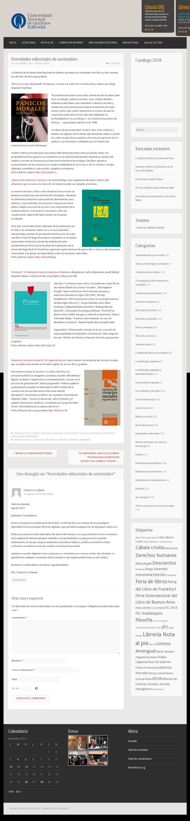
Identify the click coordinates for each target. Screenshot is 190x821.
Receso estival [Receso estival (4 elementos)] (157, 673)
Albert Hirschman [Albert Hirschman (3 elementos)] (143, 537)
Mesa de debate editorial (103, 42)
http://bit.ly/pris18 (45, 345)
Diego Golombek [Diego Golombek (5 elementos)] (156, 569)
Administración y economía (149, 255)
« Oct (11, 791)
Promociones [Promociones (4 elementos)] (151, 667)
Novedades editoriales (103, 433)
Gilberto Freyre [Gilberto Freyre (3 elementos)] (155, 627)
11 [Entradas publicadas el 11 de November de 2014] (18, 766)
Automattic (63, 809)
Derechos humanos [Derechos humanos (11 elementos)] (156, 555)
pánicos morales (59, 440)
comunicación (41, 440)
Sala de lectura (153, 42)
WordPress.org (136, 767)
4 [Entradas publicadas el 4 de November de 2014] (18, 759)
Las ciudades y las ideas (76, 433)
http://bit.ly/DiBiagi (46, 257)
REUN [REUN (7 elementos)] (157, 678)
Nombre (18, 660)
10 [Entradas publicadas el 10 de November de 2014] (10, 766)
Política (139, 454)
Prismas (73, 440)
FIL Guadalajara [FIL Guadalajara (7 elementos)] (148, 613)
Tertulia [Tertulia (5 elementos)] (164, 684)
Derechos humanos (145, 301)
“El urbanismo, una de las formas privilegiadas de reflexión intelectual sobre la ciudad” (98, 457)
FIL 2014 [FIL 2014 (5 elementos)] (171, 608)
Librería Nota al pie (145, 399)
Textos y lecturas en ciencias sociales (154, 505)
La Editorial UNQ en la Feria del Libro (154, 158)
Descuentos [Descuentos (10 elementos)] (164, 563)
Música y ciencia (143, 416)
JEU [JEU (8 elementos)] (165, 627)
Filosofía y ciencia (144, 335)
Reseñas (139, 488)
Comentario (19, 617)
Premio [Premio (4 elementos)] (139, 667)
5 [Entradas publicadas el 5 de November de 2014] (25, 759)
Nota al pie (47, 42)
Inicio (12, 42)
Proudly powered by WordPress (25, 809)
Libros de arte (142, 408)
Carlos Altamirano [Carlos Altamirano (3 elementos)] (150, 542)
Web (14, 679)
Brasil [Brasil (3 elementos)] (154, 537)
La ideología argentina (147, 361)
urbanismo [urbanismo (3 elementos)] (159, 689)
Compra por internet (71, 42)
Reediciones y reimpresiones (150, 480)
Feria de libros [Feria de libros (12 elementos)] (151, 582)
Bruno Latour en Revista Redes (32, 453)
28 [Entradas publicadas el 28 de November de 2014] (41, 781)
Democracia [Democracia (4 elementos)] (171, 548)
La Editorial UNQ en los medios (151, 352)
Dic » (19, 791)
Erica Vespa (43, 63)
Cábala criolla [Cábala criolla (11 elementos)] (149, 547)
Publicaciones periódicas (24, 436)
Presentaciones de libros (148, 463)
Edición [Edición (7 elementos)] (159, 574)
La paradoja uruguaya (147, 382)
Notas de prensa (144, 425)
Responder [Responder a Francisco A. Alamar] (19, 580)
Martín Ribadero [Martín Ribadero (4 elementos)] (165, 651)
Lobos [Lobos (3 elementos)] (152, 644)
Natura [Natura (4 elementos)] (154, 657)
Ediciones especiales (146, 318)
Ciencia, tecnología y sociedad (151, 263)
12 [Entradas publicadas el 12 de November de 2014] (26, 766)
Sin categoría (142, 497)
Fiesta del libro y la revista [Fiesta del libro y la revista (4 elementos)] (150, 607)
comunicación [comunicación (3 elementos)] (165, 542)
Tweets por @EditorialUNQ (149, 227)
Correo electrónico (23, 670)
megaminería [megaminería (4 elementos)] (142, 657)
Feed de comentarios (140, 758)
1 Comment (114, 63)
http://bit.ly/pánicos (46, 172)
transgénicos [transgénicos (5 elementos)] (144, 689)
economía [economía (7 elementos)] (144, 574)
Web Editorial (131, 42)
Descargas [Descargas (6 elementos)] (143, 563)
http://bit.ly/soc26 (57, 410)
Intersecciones (143, 344)
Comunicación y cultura (27, 433)
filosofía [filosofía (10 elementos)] (143, 620)
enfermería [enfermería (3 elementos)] (171, 575)
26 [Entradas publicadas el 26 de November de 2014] (26, 781)
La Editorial (29, 42)
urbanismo (84, 440)
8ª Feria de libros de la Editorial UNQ (154, 187)
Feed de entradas (138, 749)
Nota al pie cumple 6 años (149, 179)
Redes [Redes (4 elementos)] (148, 679)
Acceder (132, 741)
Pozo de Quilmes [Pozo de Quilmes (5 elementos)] (159, 662)
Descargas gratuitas (52, 433)
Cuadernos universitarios (148, 293)
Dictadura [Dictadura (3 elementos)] (139, 569)
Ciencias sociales (23, 440)
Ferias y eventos (143, 327)
